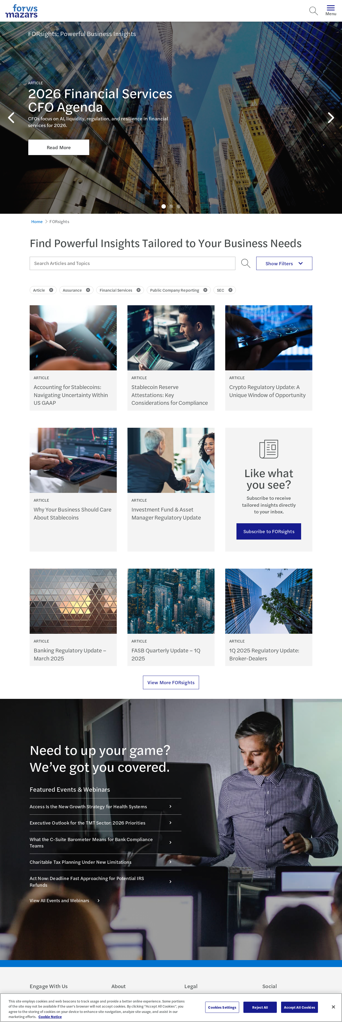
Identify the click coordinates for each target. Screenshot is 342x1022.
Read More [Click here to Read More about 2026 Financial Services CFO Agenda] (59, 113)
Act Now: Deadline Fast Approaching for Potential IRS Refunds (103, 881)
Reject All (260, 1007)
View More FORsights (171, 682)
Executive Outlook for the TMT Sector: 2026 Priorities (103, 822)
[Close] (333, 1007)
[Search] (314, 11)
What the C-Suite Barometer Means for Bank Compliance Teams (103, 842)
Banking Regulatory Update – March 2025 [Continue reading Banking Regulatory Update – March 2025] (70, 654)
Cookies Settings (222, 1007)
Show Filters (284, 263)
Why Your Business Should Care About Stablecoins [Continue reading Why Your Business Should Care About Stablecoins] (72, 513)
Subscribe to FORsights (268, 531)
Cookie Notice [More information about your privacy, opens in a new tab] (50, 1016)
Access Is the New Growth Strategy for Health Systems (103, 806)
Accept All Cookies (299, 1007)
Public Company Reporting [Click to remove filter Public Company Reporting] (178, 290)
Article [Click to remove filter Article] (43, 290)
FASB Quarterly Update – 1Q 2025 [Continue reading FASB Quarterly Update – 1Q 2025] (165, 654)
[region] (171, 1007)
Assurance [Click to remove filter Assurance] (76, 290)
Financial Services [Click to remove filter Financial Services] (120, 290)
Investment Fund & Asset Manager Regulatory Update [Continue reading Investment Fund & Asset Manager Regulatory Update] (166, 513)
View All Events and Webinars (67, 900)
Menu (330, 11)
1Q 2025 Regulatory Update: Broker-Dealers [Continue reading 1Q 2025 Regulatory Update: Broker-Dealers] (264, 654)
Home (37, 221)
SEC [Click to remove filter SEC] (224, 290)
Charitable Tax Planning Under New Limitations (103, 861)
